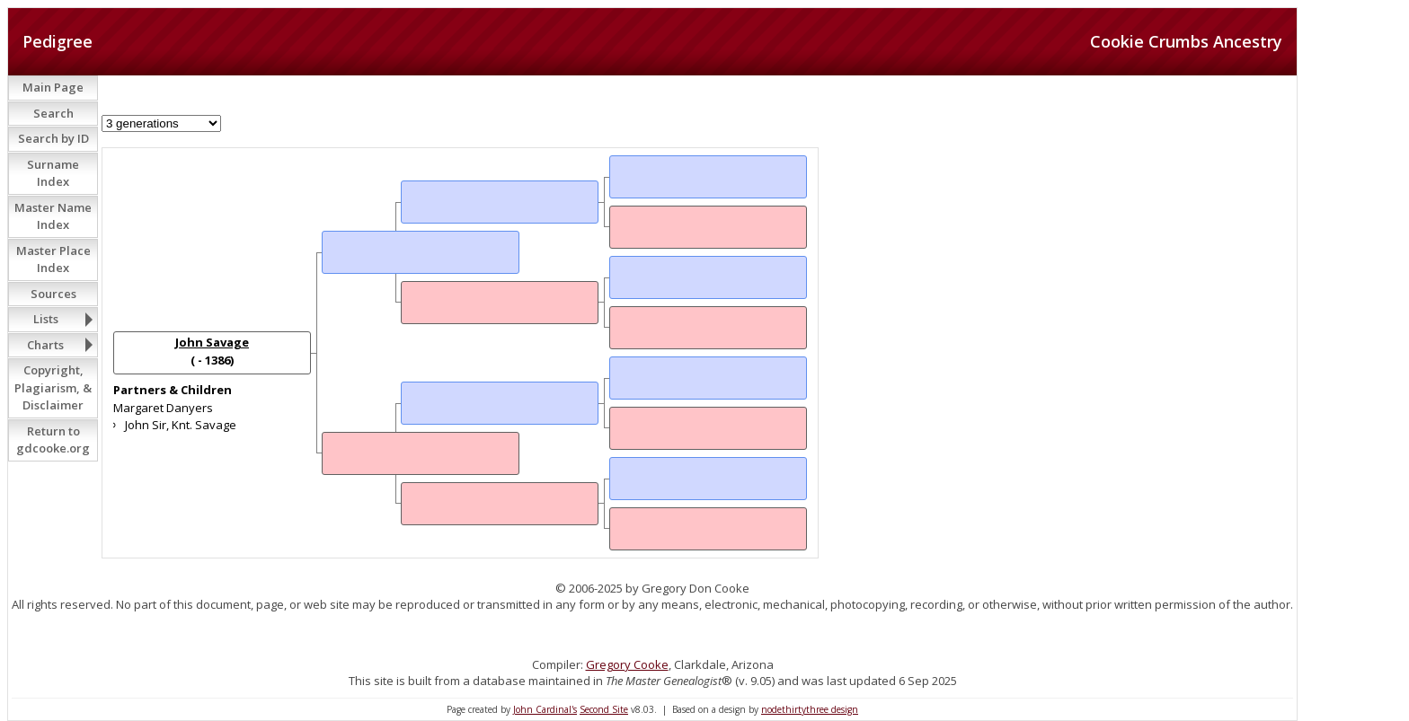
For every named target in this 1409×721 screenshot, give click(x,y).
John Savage (212, 342)
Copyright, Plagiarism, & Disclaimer (53, 387)
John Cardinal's (545, 709)
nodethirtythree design (809, 709)
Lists (45, 319)
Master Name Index (53, 216)
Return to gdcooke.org (53, 440)
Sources (53, 294)
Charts (45, 345)
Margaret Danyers (163, 408)
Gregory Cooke (627, 664)
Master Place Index (53, 259)
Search (53, 113)
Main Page (53, 87)
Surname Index (53, 173)
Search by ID (53, 138)
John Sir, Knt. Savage (180, 425)
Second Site (604, 709)
